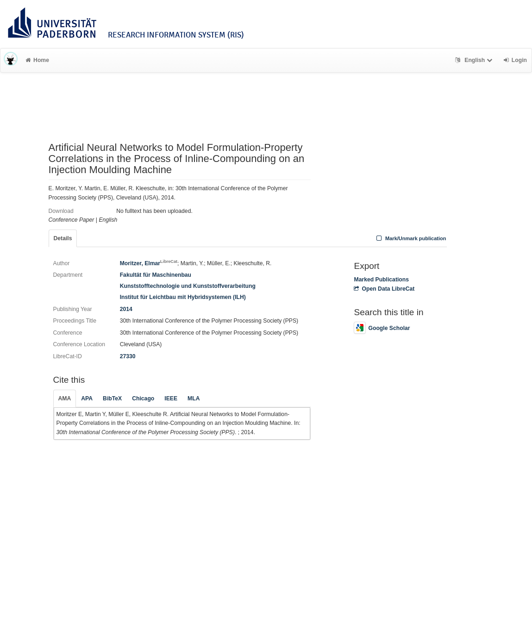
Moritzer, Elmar (148, 263)
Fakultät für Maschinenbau (155, 275)
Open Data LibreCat (384, 289)
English (474, 60)
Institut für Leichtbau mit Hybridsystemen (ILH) (183, 297)
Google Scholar (382, 328)
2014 (126, 309)
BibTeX (112, 398)
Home (37, 60)
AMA (64, 398)
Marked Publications (381, 279)
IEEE (170, 398)
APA (87, 398)
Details (63, 238)
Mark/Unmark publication (410, 238)
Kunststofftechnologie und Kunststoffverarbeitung (188, 286)
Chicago (143, 398)
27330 (128, 356)
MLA (194, 398)
